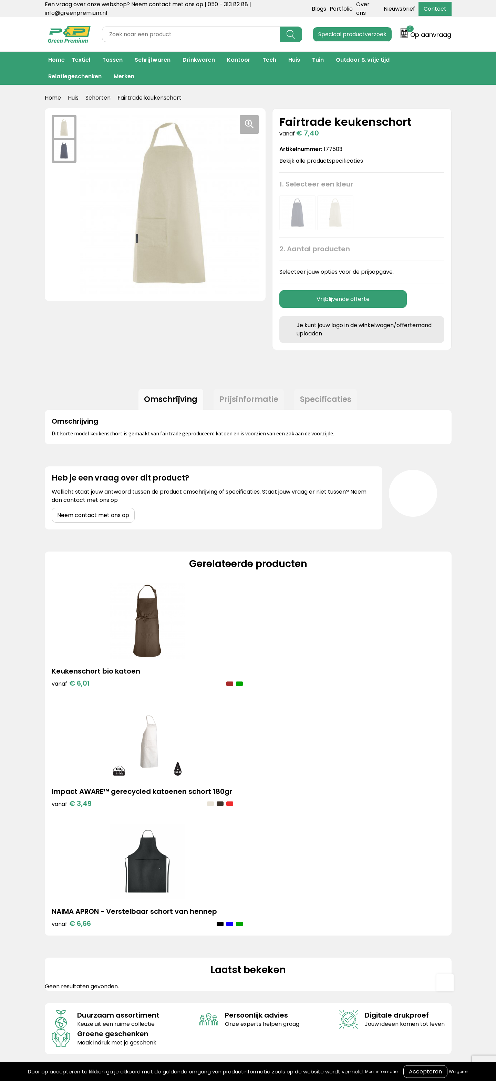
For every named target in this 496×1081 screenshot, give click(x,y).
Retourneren (261, 911)
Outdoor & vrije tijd (363, 60)
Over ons (256, 901)
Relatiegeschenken (75, 76)
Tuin (318, 60)
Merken (124, 76)
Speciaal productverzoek (352, 34)
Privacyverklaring (358, 911)
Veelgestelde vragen (272, 922)
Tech (269, 60)
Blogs (319, 9)
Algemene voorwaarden (368, 890)
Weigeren (458, 1071)
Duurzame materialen (181, 922)
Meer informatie (381, 1071)
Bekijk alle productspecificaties (323, 161)
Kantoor (238, 60)
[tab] (168, 400)
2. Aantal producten (314, 248)
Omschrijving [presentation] (168, 400)
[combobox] (191, 34)
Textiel (81, 60)
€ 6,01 (71, 696)
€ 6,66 (274, 706)
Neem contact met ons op (93, 518)
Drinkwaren (199, 60)
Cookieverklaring (358, 901)
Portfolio (341, 9)
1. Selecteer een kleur (316, 184)
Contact (435, 9)
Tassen (112, 60)
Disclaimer (349, 922)
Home (56, 60)
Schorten (98, 98)
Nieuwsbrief (399, 9)
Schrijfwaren (152, 60)
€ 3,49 (173, 706)
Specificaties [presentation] (328, 400)
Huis (294, 60)
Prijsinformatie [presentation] (248, 400)
